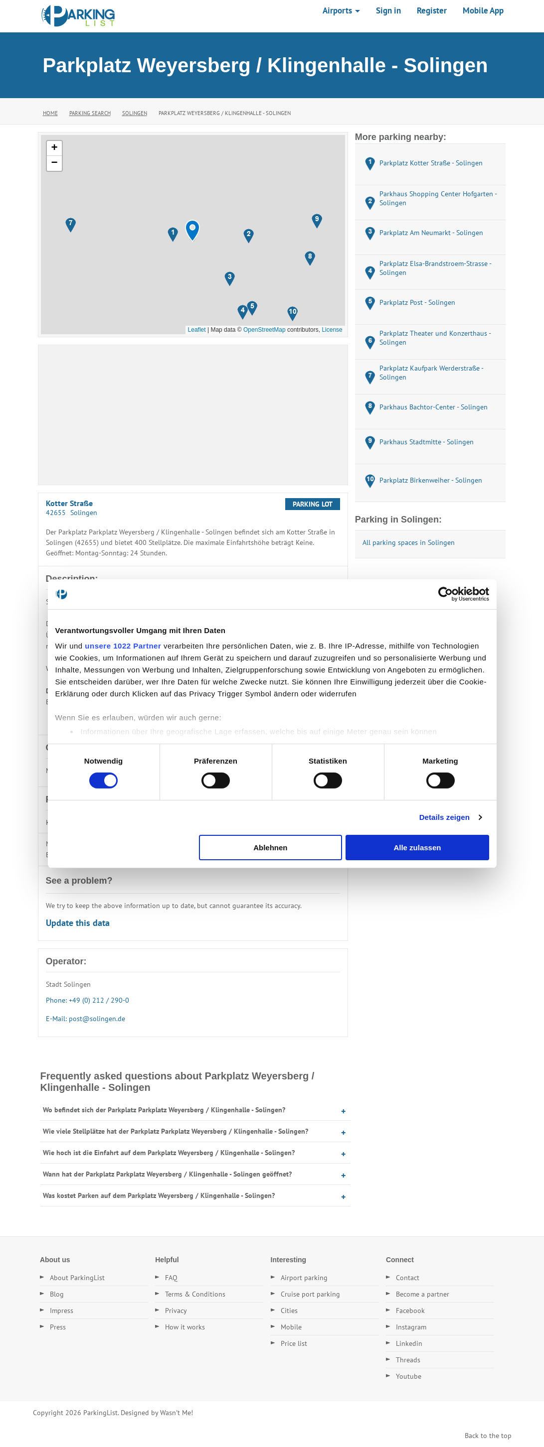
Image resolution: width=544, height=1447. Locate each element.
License (332, 329)
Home (50, 113)
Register (432, 10)
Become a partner (422, 1294)
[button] (192, 231)
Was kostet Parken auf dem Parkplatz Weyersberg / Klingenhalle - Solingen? (159, 1195)
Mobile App (483, 10)
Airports (341, 10)
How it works (185, 1326)
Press (58, 1326)
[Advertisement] (193, 415)
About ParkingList (77, 1277)
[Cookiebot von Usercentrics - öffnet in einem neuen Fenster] (445, 593)
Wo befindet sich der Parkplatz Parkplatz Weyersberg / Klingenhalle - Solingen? (164, 1109)
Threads (408, 1359)
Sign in (388, 10)
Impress (61, 1310)
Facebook (410, 1310)
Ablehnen (270, 847)
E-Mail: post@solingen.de (85, 1018)
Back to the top (488, 1435)
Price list (294, 1343)
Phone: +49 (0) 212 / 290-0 (87, 1000)
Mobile (291, 1326)
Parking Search (90, 113)
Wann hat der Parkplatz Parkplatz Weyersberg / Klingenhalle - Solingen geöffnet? (167, 1174)
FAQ (171, 1277)
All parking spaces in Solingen (409, 542)
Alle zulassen (417, 847)
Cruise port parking (310, 1294)
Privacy (176, 1310)
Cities (289, 1310)
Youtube (408, 1376)
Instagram (411, 1326)
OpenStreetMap (264, 329)
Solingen (134, 113)
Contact (407, 1277)
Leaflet (197, 329)
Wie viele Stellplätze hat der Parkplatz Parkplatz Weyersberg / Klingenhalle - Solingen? (175, 1131)
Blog (57, 1294)
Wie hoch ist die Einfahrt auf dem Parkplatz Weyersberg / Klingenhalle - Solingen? (169, 1152)
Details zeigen (444, 817)
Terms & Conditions (195, 1294)
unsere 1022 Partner (123, 646)
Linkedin (409, 1343)
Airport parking (304, 1277)
